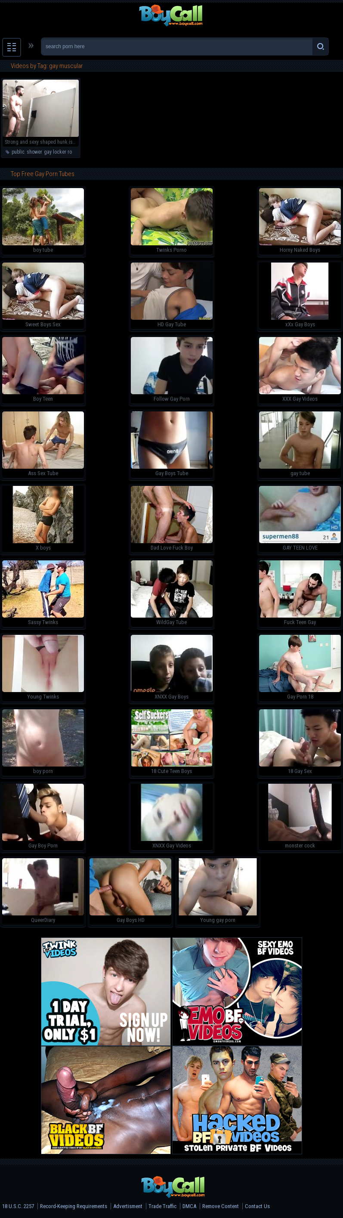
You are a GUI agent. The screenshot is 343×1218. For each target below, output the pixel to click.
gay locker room (61, 152)
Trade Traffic (162, 1206)
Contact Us (257, 1206)
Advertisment (127, 1206)
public (18, 152)
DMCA (189, 1206)
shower (34, 152)
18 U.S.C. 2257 (18, 1206)
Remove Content (220, 1206)
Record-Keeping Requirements (73, 1206)
